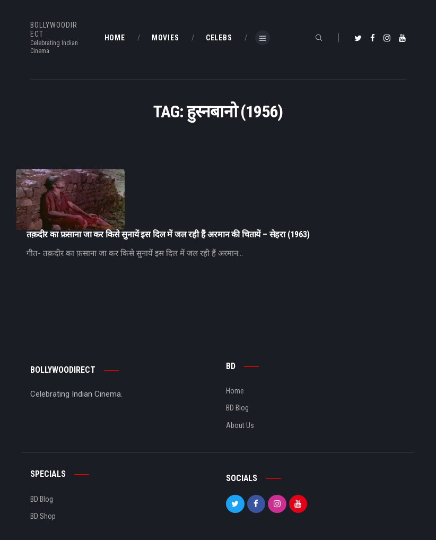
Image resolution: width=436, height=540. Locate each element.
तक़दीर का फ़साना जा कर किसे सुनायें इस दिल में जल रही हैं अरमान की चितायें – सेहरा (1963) (274, 173)
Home (235, 360)
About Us (240, 394)
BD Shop (43, 485)
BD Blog (237, 377)
